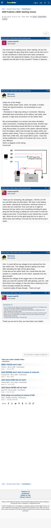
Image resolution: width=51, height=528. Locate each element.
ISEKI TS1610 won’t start (11, 365)
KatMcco (3, 367)
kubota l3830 (42, 17)
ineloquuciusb (5, 374)
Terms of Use (25, 495)
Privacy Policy (25, 497)
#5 (45, 293)
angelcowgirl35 (7, 17)
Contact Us (25, 491)
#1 (47, 38)
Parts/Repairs (20, 367)
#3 (45, 188)
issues (35, 17)
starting (5, 19)
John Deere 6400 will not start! (13, 380)
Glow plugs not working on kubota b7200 (18, 395)
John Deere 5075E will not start (14, 388)
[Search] (49, 3)
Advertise (25, 493)
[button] (2, 2)
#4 (47, 252)
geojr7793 (4, 390)
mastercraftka (5, 382)
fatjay (2, 397)
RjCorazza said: (7, 304)
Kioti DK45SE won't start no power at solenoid (20, 372)
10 (5, 384)
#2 (47, 90)
